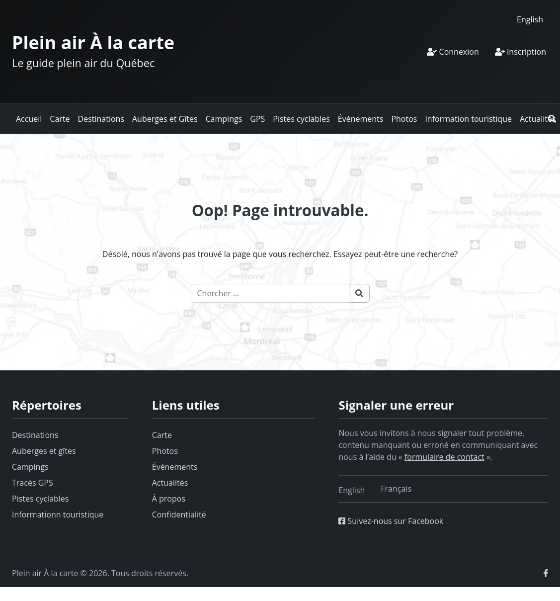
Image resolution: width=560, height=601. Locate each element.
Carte (60, 118)
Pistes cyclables (301, 118)
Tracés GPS (32, 482)
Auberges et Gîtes (165, 118)
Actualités (538, 118)
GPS (257, 118)
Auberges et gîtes (44, 450)
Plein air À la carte (93, 42)
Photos (404, 118)
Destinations (101, 118)
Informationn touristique (57, 514)
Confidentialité (179, 514)
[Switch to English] (530, 19)
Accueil (29, 118)
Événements (361, 118)
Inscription (520, 51)
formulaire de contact (444, 456)
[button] (552, 119)
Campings (224, 118)
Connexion (453, 51)
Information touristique (468, 118)
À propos (168, 498)
